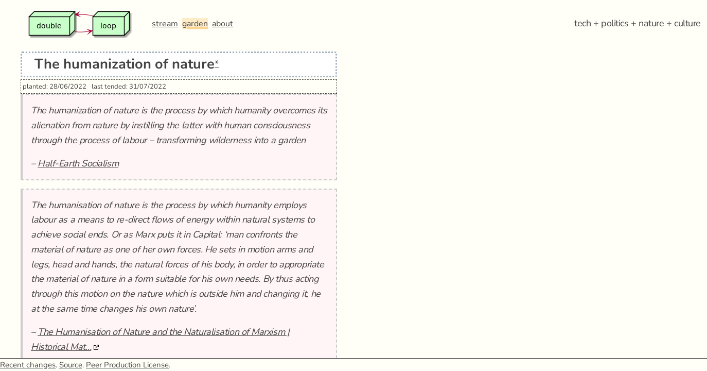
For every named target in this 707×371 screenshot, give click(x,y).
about (222, 23)
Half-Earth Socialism (78, 163)
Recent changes (28, 365)
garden (195, 23)
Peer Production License (127, 365)
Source (70, 365)
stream (165, 23)
